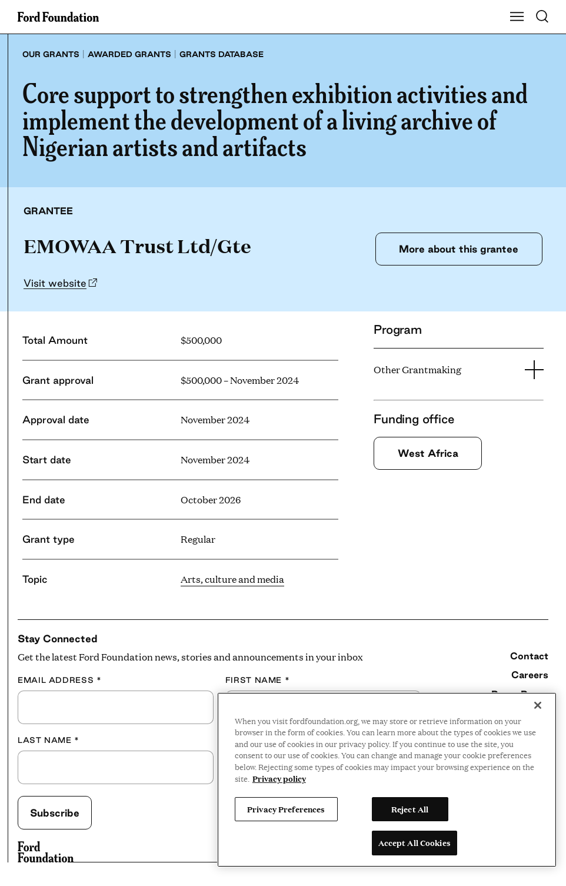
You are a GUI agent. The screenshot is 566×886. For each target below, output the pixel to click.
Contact (529, 656)
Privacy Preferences (286, 809)
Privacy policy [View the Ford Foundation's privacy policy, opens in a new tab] (279, 778)
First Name (257, 680)
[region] (387, 779)
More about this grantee (458, 248)
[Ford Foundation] (46, 851)
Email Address (59, 680)
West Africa (428, 453)
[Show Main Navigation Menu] (517, 17)
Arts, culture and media (232, 579)
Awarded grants (129, 54)
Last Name (48, 740)
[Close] (538, 705)
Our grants (50, 54)
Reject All (409, 809)
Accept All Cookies (414, 842)
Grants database (221, 54)
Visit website (55, 282)
